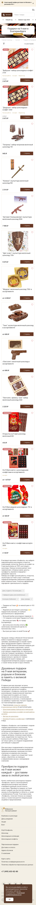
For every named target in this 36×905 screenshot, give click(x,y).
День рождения (7, 819)
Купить (27, 298)
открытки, (17, 705)
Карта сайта (5, 859)
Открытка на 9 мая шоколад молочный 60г (13, 435)
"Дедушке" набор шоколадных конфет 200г (14, 109)
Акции (3, 822)
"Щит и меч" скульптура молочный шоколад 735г (16, 254)
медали (24, 705)
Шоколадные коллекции (10, 836)
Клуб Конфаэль (7, 830)
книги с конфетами (17, 719)
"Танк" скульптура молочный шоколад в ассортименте (18, 326)
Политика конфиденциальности (12, 862)
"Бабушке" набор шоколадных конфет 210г (17, 71)
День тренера (26, 599)
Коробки (6, 719)
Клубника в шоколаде (9, 816)
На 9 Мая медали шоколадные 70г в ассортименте (17, 508)
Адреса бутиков (7, 850)
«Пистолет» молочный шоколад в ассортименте (15, 363)
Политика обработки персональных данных (17, 865)
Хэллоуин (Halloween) (10, 599)
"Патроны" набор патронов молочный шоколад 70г (17, 146)
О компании (5, 853)
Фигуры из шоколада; (10, 716)
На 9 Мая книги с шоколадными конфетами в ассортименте (15, 471)
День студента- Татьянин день (13, 590)
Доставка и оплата (8, 847)
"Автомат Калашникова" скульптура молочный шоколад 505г (17, 218)
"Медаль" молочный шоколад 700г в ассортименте (17, 290)
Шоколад (4, 833)
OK (9, 899)
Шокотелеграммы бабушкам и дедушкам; (18, 709)
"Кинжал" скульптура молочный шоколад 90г (15, 182)
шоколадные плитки (10, 707)
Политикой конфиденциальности (15, 894)
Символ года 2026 (24, 20)
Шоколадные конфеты (9, 839)
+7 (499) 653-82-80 (25, 10)
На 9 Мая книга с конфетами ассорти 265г (17, 544)
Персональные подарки (9, 844)
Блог (3, 825)
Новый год (9, 20)
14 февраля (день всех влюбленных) (15, 595)
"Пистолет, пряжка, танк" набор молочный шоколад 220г (15, 399)
